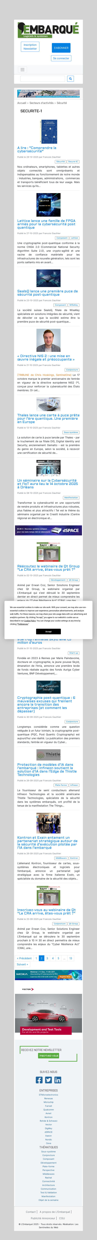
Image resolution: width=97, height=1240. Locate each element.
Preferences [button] (23, 624)
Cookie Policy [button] (30, 621)
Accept (48, 631)
